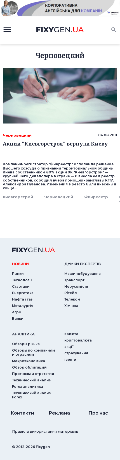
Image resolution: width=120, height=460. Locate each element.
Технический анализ (31, 380)
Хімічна (71, 306)
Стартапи (21, 286)
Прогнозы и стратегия (33, 374)
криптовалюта (78, 340)
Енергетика (23, 293)
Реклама (59, 413)
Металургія (22, 306)
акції (69, 347)
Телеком (72, 299)
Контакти (22, 413)
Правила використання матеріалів (45, 431)
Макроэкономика (28, 361)
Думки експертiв (82, 264)
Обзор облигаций (29, 367)
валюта (71, 334)
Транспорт (74, 280)
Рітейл (70, 293)
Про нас (98, 413)
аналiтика (23, 334)
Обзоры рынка (26, 344)
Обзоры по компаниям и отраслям (33, 352)
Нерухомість (76, 286)
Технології (22, 280)
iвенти (70, 359)
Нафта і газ (22, 299)
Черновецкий (58, 197)
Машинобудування (82, 274)
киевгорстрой (18, 197)
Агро (16, 312)
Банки (17, 318)
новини (20, 264)
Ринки (18, 274)
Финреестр (96, 197)
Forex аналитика (27, 386)
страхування (76, 353)
